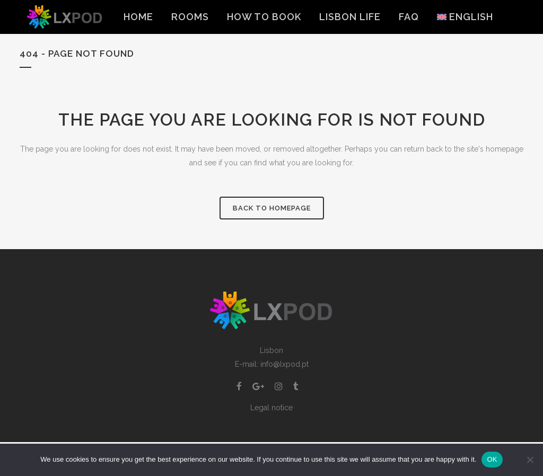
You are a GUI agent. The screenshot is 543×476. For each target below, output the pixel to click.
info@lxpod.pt (284, 364)
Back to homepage (272, 208)
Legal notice (271, 407)
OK (492, 459)
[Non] (529, 459)
